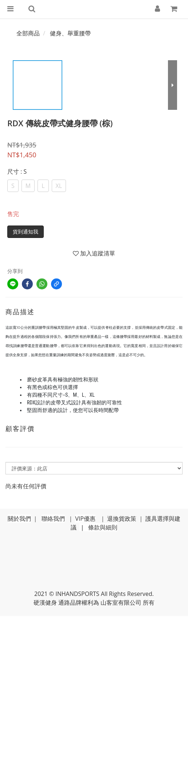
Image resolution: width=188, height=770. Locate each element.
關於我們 (19, 519)
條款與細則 (102, 527)
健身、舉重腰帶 (70, 33)
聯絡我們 (53, 519)
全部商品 (28, 33)
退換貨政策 (121, 519)
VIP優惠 (85, 519)
